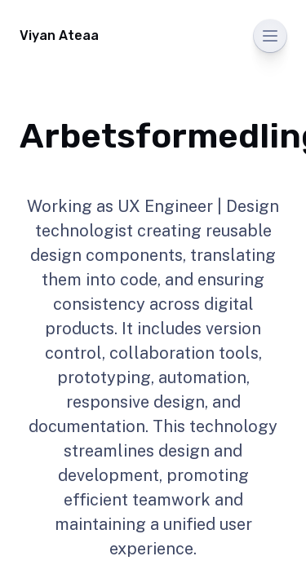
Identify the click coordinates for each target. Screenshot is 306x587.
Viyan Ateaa (59, 35)
